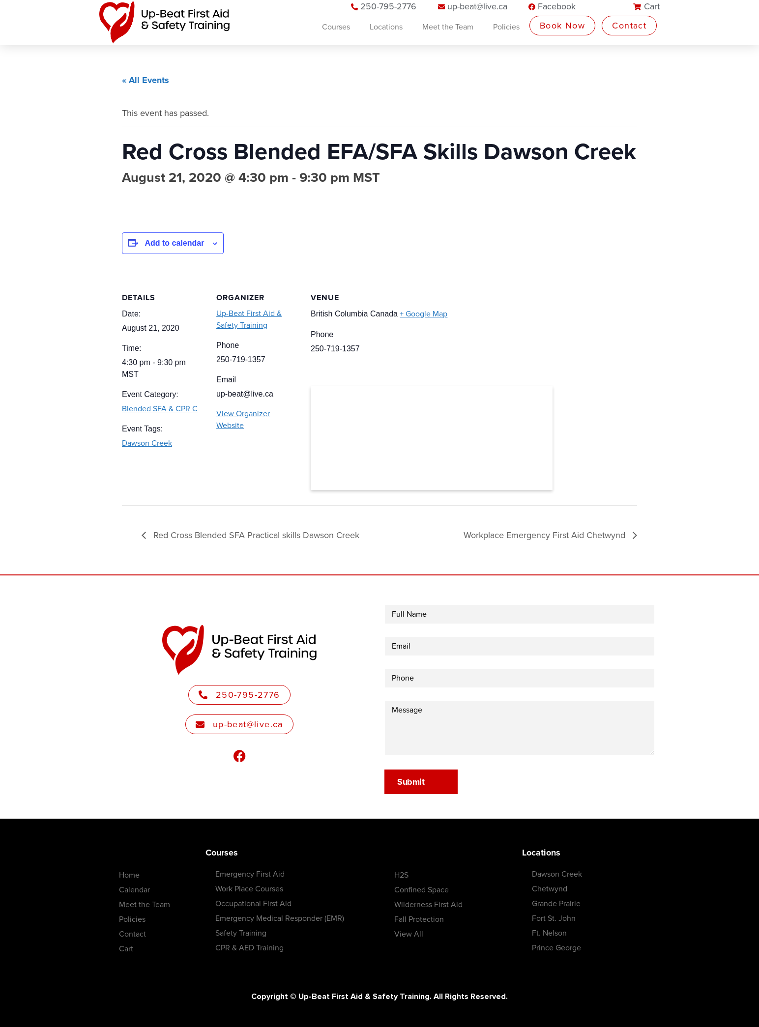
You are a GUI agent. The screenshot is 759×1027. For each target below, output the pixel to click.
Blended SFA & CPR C (160, 409)
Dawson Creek (147, 443)
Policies (506, 27)
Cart (126, 949)
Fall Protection (419, 919)
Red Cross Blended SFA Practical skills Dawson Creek (255, 535)
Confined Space (421, 890)
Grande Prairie (556, 904)
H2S (401, 875)
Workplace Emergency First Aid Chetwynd (546, 535)
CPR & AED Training (249, 948)
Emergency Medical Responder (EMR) (279, 918)
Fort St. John (554, 918)
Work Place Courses (249, 889)
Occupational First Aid (253, 904)
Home (129, 875)
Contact (132, 934)
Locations (386, 27)
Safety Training (240, 933)
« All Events (145, 80)
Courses (336, 27)
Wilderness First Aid (428, 905)
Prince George (556, 948)
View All (408, 934)
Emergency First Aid (250, 874)
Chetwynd (549, 889)
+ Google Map (423, 314)
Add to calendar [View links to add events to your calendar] (174, 243)
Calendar (134, 890)
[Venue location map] (432, 438)
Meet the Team (447, 27)
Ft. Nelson (549, 933)
